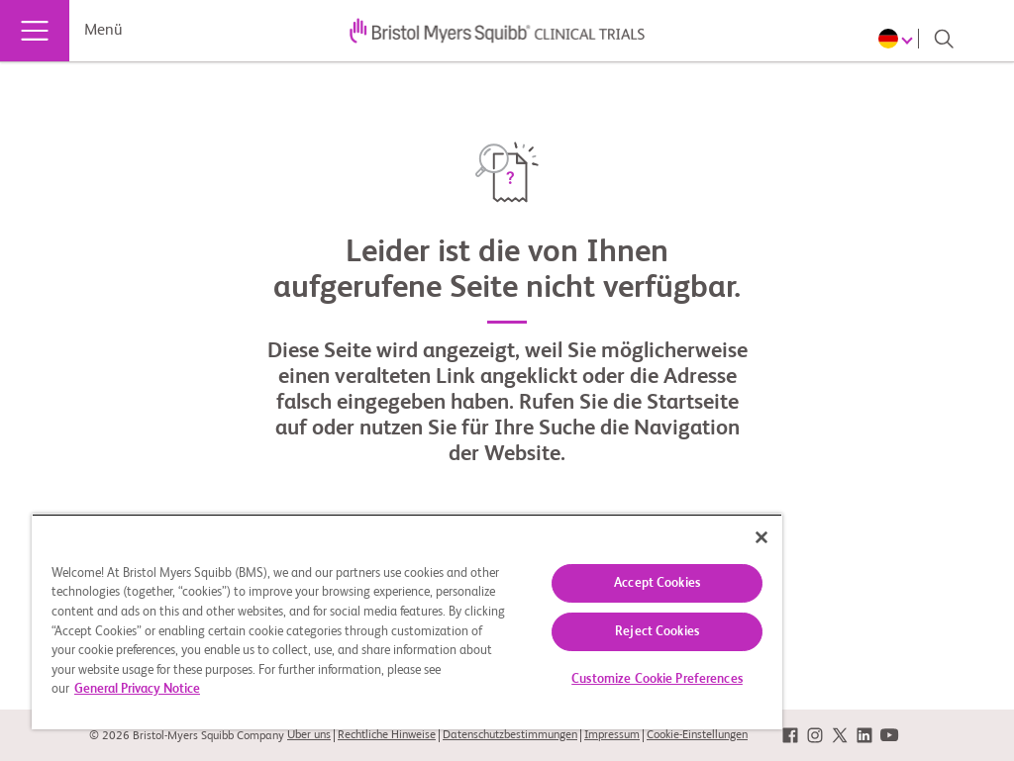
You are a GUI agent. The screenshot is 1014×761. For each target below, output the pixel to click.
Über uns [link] (309, 735)
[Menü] (34, 30)
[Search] (944, 38)
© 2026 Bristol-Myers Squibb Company (186, 736)
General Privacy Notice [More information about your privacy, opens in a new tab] (137, 689)
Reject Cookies (657, 631)
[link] (790, 735)
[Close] (761, 537)
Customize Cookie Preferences (657, 679)
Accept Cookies (657, 583)
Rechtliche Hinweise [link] (387, 735)
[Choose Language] (898, 38)
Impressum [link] (612, 735)
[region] (407, 621)
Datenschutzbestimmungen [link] (510, 735)
